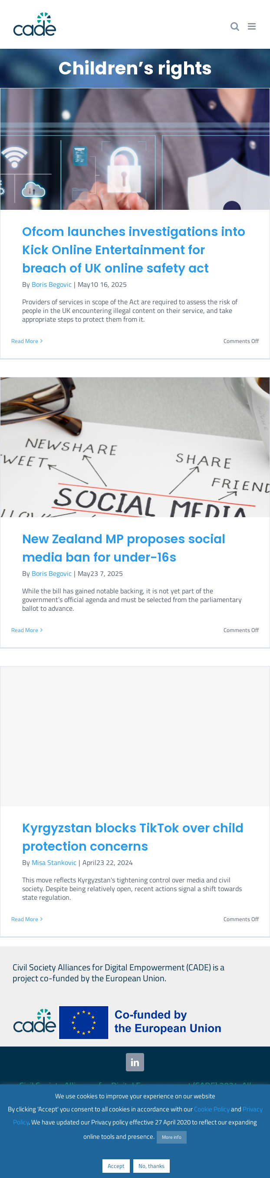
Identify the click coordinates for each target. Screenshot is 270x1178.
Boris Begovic (52, 284)
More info (171, 1137)
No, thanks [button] (151, 1165)
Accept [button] (116, 1165)
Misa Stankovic (54, 862)
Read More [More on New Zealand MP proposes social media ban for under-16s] (24, 630)
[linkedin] (135, 1062)
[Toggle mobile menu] (252, 26)
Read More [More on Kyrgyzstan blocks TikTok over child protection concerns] (24, 919)
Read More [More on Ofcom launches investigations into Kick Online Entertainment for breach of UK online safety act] (24, 341)
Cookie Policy (212, 1109)
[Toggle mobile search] (234, 26)
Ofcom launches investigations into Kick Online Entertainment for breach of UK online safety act (133, 250)
